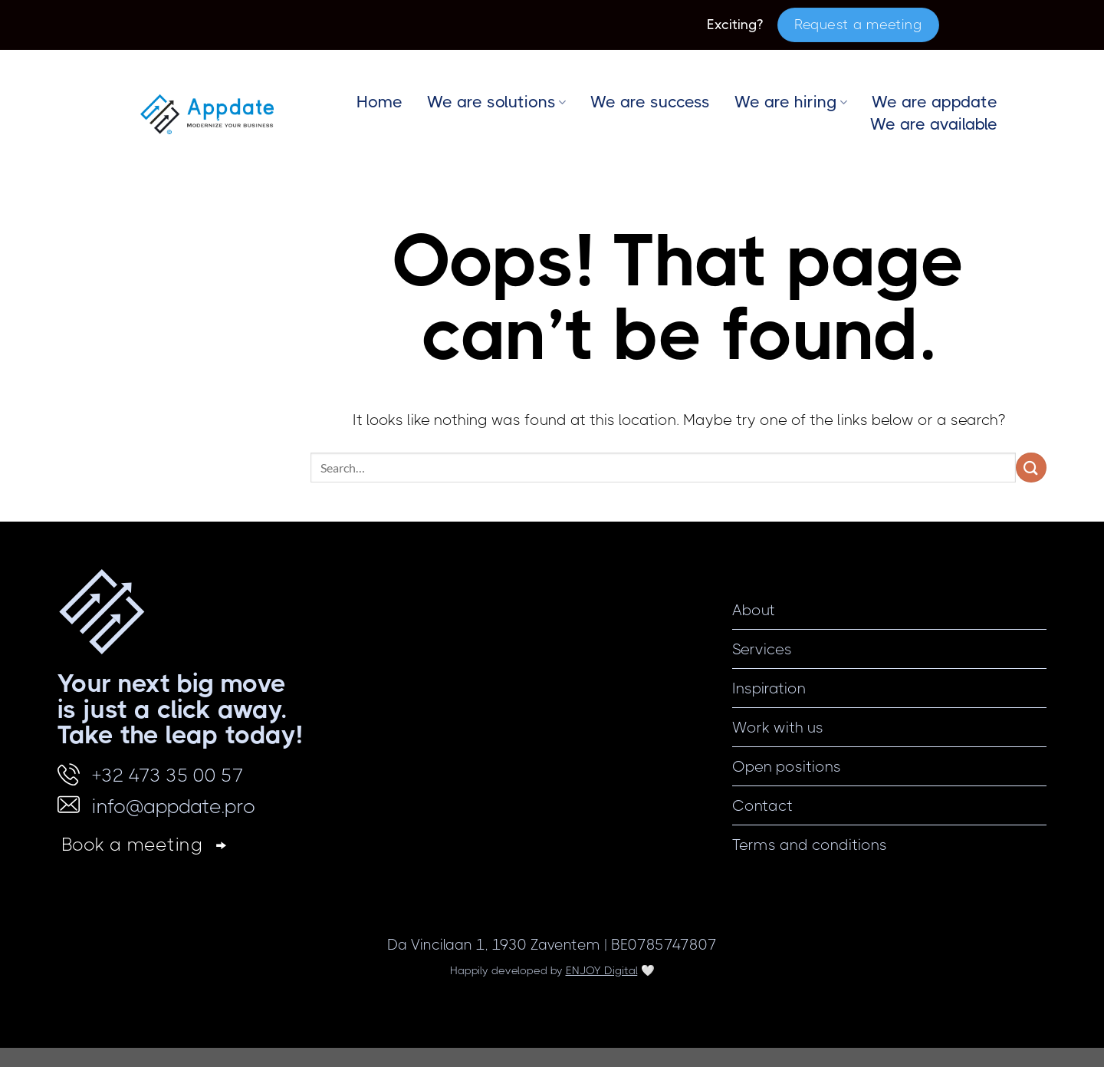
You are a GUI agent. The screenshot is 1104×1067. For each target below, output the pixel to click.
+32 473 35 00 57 (168, 775)
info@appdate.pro (173, 806)
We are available (933, 124)
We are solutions (496, 102)
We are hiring (790, 102)
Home (379, 102)
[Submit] (1031, 467)
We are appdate (934, 102)
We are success (650, 102)
